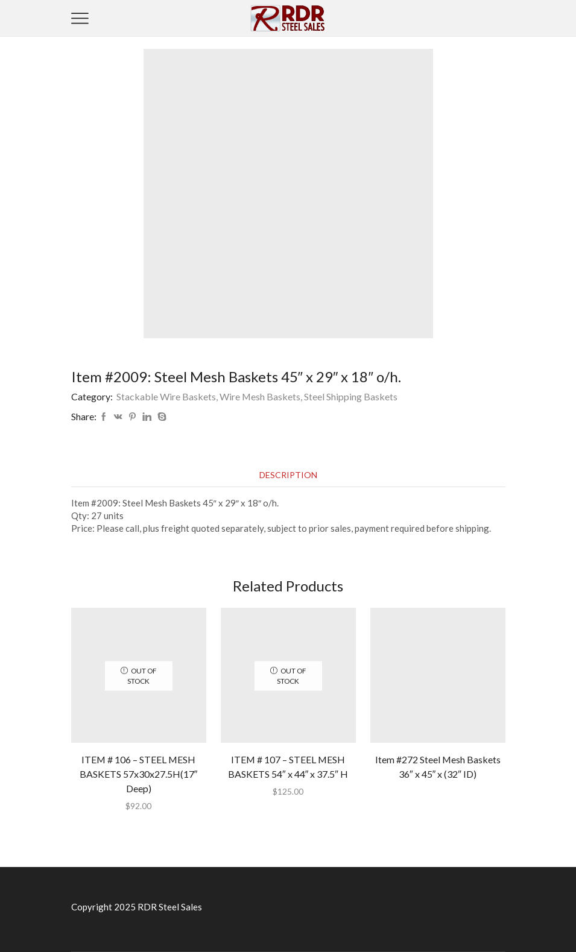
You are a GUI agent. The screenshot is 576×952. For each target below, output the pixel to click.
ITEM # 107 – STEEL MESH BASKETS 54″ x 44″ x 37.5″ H (288, 767)
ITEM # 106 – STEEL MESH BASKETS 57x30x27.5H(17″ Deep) (139, 774)
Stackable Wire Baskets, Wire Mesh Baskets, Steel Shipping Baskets (256, 396)
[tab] (288, 475)
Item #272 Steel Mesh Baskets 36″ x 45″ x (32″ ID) (438, 767)
